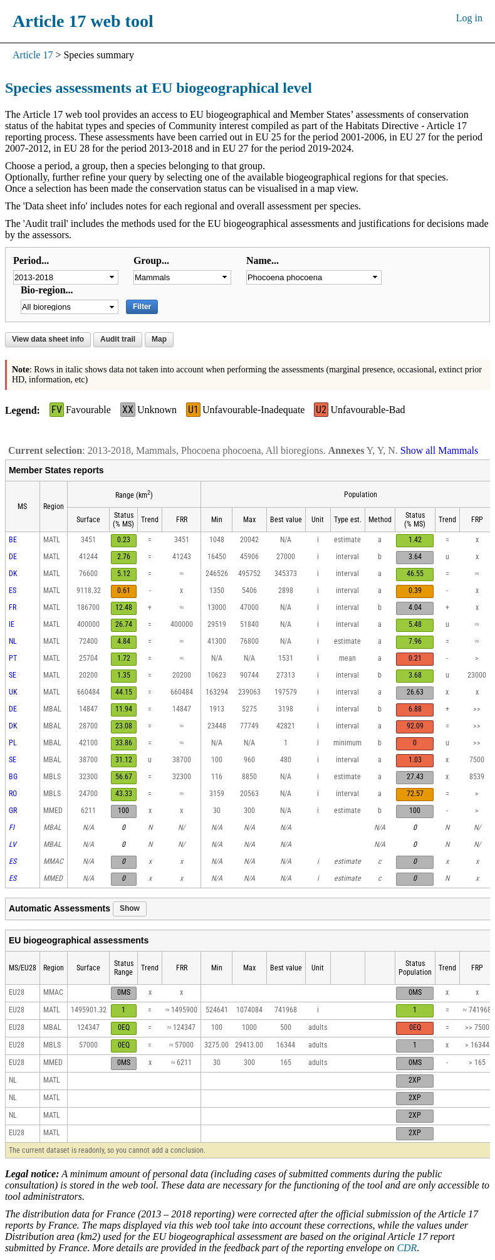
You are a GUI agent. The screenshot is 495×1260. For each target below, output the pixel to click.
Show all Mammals (439, 450)
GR (13, 810)
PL (13, 742)
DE (13, 556)
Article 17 (33, 55)
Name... (262, 260)
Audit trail (117, 339)
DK (13, 573)
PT (13, 658)
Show (130, 908)
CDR (407, 1247)
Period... (31, 260)
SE (12, 675)
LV (12, 844)
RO (13, 793)
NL (13, 641)
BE (13, 539)
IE (11, 624)
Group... (151, 260)
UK (13, 692)
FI (11, 827)
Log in (469, 18)
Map (159, 339)
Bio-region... (47, 290)
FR (12, 607)
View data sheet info (48, 339)
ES (12, 590)
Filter (142, 306)
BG (13, 776)
